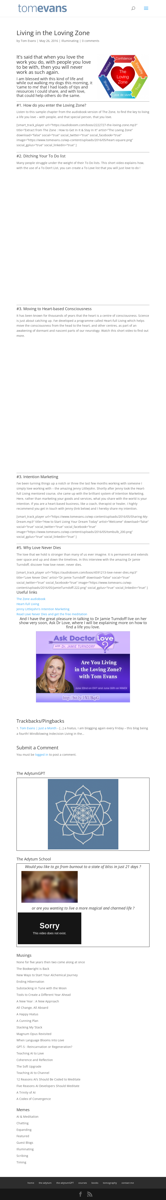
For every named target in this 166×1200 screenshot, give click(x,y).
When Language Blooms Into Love (40, 1040)
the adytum (45, 1182)
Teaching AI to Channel (33, 1073)
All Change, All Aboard (32, 1008)
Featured (23, 1136)
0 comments (90, 41)
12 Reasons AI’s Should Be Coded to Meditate (48, 1079)
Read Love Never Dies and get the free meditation (52, 614)
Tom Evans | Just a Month (38, 728)
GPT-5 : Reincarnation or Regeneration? (44, 1047)
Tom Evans (28, 41)
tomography (110, 1182)
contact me (128, 1182)
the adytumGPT (65, 1182)
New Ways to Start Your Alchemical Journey (47, 975)
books (94, 1182)
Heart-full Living (28, 604)
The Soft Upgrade (29, 1066)
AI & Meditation (28, 1117)
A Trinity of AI (26, 1092)
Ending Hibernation (30, 982)
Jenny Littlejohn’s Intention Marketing (43, 609)
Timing (21, 1162)
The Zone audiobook (31, 599)
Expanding (24, 1130)
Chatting (23, 1123)
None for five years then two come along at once (51, 962)
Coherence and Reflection (35, 1060)
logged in (41, 755)
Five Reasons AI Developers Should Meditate (48, 1086)
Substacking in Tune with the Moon (42, 988)
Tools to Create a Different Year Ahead (44, 995)
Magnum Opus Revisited (34, 1034)
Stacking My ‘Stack (29, 1027)
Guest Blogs (25, 1143)
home (31, 1182)
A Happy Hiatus (27, 1014)
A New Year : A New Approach (38, 1001)
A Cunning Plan (27, 1021)
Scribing (22, 1156)
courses (82, 1182)
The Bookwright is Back (33, 969)
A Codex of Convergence (34, 1099)
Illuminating (70, 41)
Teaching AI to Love (30, 1053)
